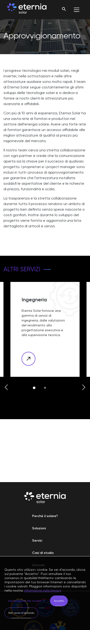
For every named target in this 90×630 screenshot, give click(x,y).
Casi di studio (43, 553)
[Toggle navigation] (76, 9)
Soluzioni (39, 528)
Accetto (59, 600)
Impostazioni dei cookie (24, 600)
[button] (6, 387)
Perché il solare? (45, 516)
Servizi (37, 541)
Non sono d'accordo (21, 612)
